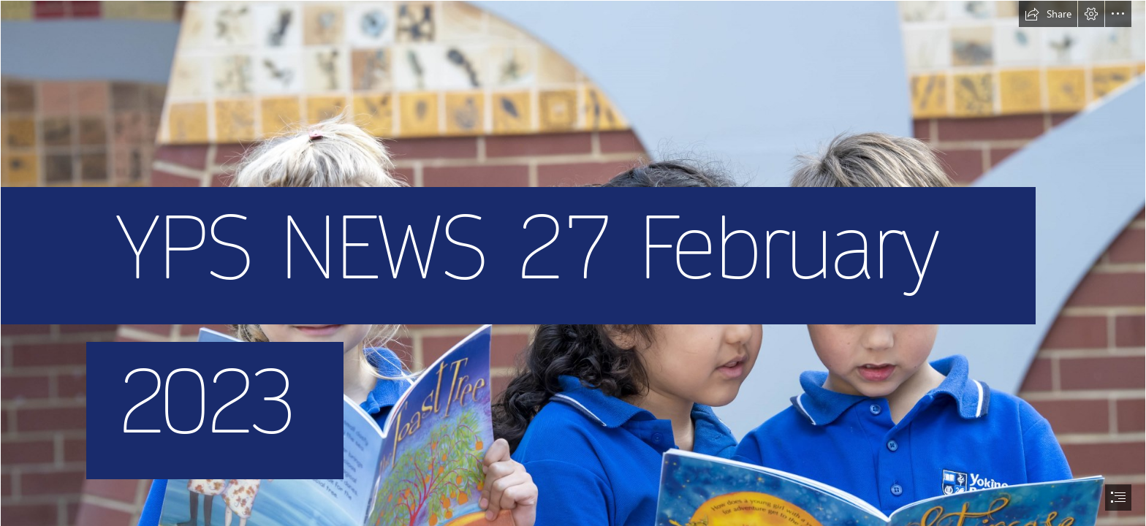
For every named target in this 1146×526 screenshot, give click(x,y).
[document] (573, 263)
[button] (1048, 14)
